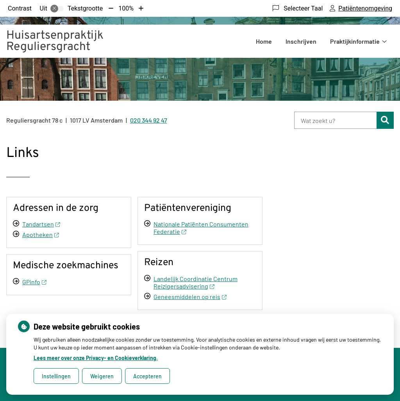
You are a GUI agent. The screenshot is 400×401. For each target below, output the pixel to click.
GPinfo (34, 281)
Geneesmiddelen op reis (190, 296)
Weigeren (102, 376)
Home (264, 41)
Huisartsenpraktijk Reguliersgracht (55, 41)
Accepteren (147, 376)
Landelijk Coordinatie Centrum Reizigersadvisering (196, 282)
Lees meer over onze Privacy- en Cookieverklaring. (96, 358)
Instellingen (56, 376)
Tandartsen (41, 224)
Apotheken (40, 234)
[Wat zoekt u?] (335, 120)
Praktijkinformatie (355, 41)
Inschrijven (301, 41)
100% (126, 8)
